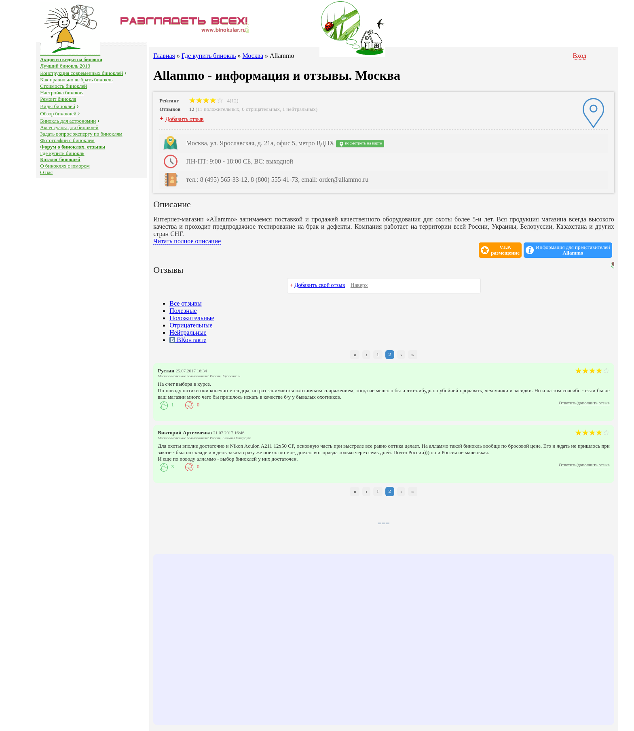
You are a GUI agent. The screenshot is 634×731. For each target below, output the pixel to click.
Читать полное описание (187, 241)
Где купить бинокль (62, 153)
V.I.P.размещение (505, 250)
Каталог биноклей (60, 159)
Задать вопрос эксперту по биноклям (81, 134)
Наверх (359, 285)
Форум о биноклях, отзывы (72, 147)
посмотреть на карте (360, 144)
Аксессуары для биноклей (69, 127)
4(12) (213, 101)
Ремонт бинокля (58, 99)
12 (191, 109)
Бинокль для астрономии (68, 121)
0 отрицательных (261, 109)
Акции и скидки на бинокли (71, 59)
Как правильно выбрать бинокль (76, 79)
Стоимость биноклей (63, 86)
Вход (580, 55)
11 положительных (218, 109)
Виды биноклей (57, 106)
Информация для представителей (573, 250)
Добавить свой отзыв (319, 285)
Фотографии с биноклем (67, 140)
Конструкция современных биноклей (81, 73)
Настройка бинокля (62, 92)
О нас (46, 172)
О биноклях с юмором (64, 166)
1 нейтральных (299, 109)
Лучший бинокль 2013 (65, 66)
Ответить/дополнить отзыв (584, 402)
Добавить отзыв (184, 119)
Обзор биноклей (58, 113)
